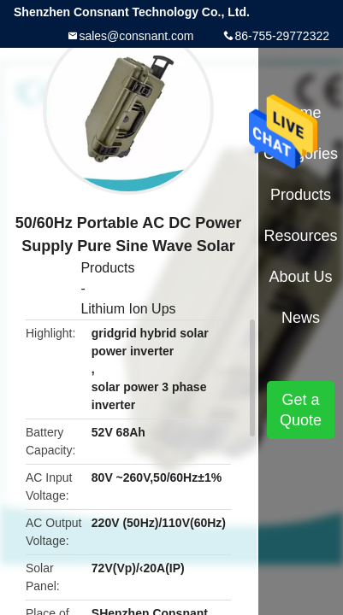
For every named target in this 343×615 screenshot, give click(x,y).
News (300, 317)
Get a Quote (301, 410)
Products (107, 268)
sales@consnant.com (136, 36)
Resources (301, 235)
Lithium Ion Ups (127, 309)
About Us (301, 276)
